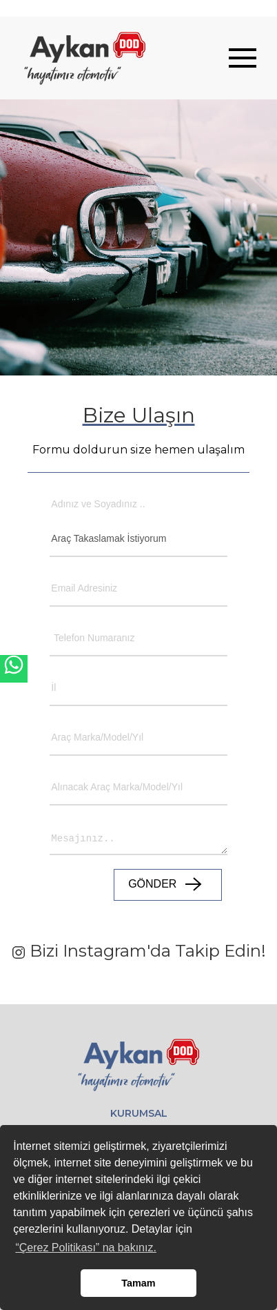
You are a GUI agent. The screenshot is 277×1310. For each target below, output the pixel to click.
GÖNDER (167, 885)
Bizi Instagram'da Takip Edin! (139, 951)
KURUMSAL (138, 1113)
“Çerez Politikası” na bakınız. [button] (85, 1247)
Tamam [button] (138, 1283)
